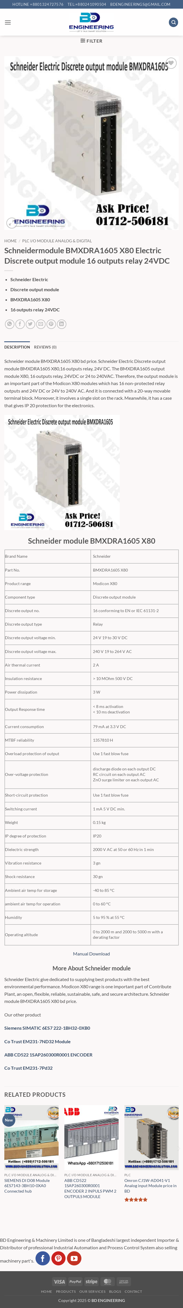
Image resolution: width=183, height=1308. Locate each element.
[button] (7, 22)
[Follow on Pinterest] (58, 1258)
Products (66, 1291)
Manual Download (91, 953)
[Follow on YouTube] (74, 1258)
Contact (133, 1291)
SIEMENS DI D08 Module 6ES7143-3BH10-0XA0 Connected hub (27, 1185)
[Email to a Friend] (41, 324)
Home (10, 241)
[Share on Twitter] (30, 324)
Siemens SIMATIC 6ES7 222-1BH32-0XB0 (47, 1028)
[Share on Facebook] (20, 324)
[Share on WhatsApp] (9, 324)
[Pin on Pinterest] (51, 324)
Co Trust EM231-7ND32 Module (37, 1041)
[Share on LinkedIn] (61, 324)
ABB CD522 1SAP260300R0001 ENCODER (48, 1054)
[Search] (173, 22)
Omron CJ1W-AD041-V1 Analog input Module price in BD (150, 1185)
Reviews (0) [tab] (45, 347)
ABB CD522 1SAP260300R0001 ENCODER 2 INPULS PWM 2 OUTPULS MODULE (90, 1188)
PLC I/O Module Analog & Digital (57, 241)
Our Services (92, 1291)
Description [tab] (17, 347)
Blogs (115, 1291)
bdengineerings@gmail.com (140, 4)
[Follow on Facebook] (43, 1258)
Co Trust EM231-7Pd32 (28, 1068)
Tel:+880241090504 (87, 4)
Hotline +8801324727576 (38, 4)
